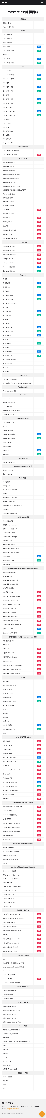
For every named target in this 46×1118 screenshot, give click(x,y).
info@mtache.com (13, 1108)
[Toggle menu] (42, 2)
